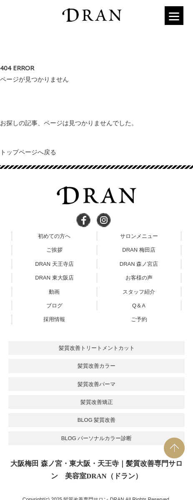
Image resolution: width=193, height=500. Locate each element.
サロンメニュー (139, 236)
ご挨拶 (54, 250)
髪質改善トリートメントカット (97, 348)
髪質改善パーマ (96, 384)
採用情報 (54, 319)
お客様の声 (139, 278)
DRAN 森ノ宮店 (139, 264)
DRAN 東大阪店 (54, 278)
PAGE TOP (174, 448)
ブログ (54, 305)
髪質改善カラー (96, 366)
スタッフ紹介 (139, 292)
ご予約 (139, 319)
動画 (54, 292)
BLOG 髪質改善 (97, 420)
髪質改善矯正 (96, 402)
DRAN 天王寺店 (54, 264)
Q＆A (138, 305)
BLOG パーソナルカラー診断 (96, 438)
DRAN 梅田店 (138, 250)
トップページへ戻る (28, 152)
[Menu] (174, 15)
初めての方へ (54, 236)
